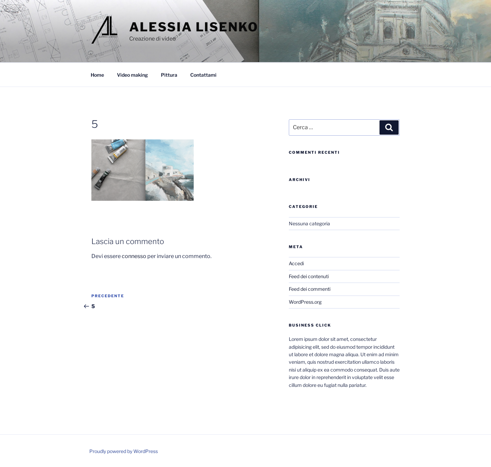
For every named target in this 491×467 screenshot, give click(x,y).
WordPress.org (305, 302)
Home (97, 75)
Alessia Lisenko (193, 26)
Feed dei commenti (309, 289)
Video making (132, 75)
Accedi (296, 263)
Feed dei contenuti (309, 276)
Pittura (169, 75)
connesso (134, 256)
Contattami (203, 75)
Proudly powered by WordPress (123, 451)
